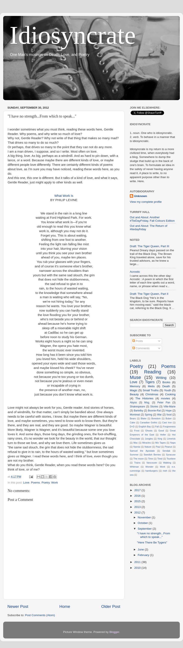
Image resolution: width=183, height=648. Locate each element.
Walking (167, 462)
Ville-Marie (169, 406)
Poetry (45, 482)
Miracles (146, 442)
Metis (151, 386)
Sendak (166, 450)
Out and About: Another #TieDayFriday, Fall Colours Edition (152, 219)
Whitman (134, 466)
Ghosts (148, 430)
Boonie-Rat (154, 410)
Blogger (114, 632)
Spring (148, 414)
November (145, 517)
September (145, 528)
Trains (137, 462)
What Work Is (63, 195)
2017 (138, 490)
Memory (135, 386)
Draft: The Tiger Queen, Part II (149, 293)
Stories (154, 406)
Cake (132, 422)
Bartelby (138, 410)
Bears (133, 418)
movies (165, 398)
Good (161, 430)
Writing (161, 378)
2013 (138, 507)
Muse (135, 377)
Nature (147, 446)
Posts (137, 341)
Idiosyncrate (73, 35)
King (160, 438)
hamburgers (151, 470)
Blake (143, 418)
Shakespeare (137, 406)
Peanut (168, 446)
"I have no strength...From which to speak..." (153, 535)
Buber (169, 418)
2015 (138, 501)
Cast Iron (167, 422)
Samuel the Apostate (142, 450)
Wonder (149, 466)
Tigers (149, 382)
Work (54, 482)
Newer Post (17, 606)
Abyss (133, 402)
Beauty (134, 394)
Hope (169, 410)
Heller (163, 434)
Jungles (149, 438)
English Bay (145, 426)
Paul (158, 446)
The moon (138, 458)
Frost (136, 430)
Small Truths (151, 390)
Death (166, 386)
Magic (133, 390)
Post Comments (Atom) (40, 615)
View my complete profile (146, 201)
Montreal (135, 414)
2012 (138, 512)
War (159, 414)
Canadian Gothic (148, 422)
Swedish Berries (152, 454)
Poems (35, 482)
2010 (138, 567)
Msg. (147, 402)
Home (64, 606)
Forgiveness (169, 426)
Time (150, 458)
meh (165, 470)
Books (166, 382)
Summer (134, 454)
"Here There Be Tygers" (152, 542)
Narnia (136, 446)
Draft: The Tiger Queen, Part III (149, 246)
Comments (141, 348)
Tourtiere (171, 458)
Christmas (151, 394)
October (143, 523)
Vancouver (151, 462)
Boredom (156, 418)
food (169, 414)
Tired (159, 458)
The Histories (144, 398)
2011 (138, 562)
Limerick (171, 438)
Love (26, 482)
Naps (173, 442)
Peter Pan (163, 402)
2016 (138, 495)
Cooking (170, 394)
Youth (167, 390)
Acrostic (135, 271)
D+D (132, 426)
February (144, 555)
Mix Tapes (160, 442)
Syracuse (171, 454)
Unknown (140, 196)
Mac (135, 442)
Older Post (110, 606)
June (141, 549)
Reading (152, 371)
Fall (157, 426)
